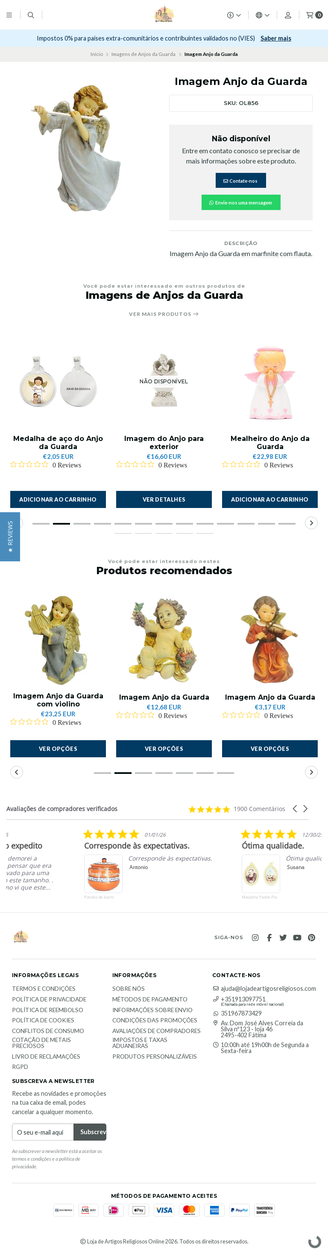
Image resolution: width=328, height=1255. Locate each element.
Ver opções (58, 748)
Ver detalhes (164, 499)
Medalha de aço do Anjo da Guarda (58, 443)
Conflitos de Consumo (48, 1031)
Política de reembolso (47, 1010)
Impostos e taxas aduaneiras (139, 1043)
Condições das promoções (154, 1021)
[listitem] (140, 870)
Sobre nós (128, 989)
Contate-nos (240, 181)
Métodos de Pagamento (149, 1000)
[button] (58, 499)
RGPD (20, 1067)
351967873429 (237, 1013)
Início (97, 54)
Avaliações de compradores (156, 1031)
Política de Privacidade (49, 1000)
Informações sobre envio (152, 1010)
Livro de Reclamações (46, 1057)
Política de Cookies (43, 1021)
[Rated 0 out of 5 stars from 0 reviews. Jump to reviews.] (45, 464)
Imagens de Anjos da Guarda (143, 54)
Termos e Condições (44, 989)
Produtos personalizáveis (154, 1057)
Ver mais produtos (164, 314)
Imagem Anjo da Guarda (164, 697)
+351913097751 (239, 999)
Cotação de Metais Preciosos (41, 1043)
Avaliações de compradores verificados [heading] (61, 808)
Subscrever (260, 38)
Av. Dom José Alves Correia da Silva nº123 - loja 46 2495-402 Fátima (257, 1029)
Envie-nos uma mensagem (240, 202)
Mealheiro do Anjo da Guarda (270, 443)
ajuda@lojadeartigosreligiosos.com (264, 989)
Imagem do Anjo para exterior (164, 443)
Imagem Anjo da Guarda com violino (58, 700)
